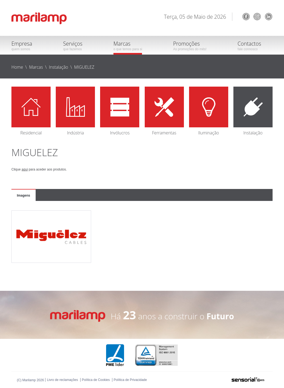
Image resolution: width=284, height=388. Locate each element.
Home (17, 67)
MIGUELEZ (84, 67)
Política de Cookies (96, 380)
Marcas (36, 67)
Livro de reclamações (62, 380)
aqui (24, 169)
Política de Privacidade (130, 380)
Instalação (58, 67)
